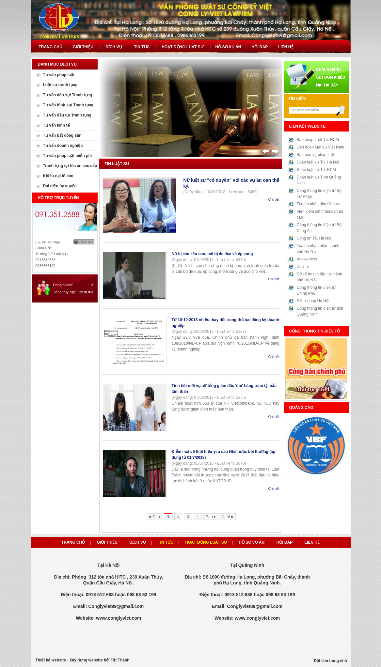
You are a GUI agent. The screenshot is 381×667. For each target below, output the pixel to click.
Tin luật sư (117, 164)
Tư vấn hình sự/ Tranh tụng (68, 105)
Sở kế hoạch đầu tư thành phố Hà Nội (319, 277)
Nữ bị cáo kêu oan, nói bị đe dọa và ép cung (212, 254)
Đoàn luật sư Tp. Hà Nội (318, 162)
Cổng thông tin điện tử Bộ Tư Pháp (319, 193)
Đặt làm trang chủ (330, 661)
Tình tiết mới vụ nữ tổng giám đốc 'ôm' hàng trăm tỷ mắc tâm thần (224, 388)
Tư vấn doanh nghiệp (63, 145)
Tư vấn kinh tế (56, 125)
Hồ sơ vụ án (251, 542)
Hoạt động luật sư (206, 542)
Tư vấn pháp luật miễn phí (67, 155)
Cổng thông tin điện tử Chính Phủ (316, 290)
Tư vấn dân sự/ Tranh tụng (67, 95)
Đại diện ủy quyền (60, 186)
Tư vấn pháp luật (59, 74)
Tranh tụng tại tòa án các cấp (70, 165)
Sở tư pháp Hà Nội (313, 301)
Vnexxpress (307, 259)
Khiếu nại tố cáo (58, 176)
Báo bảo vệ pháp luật (315, 154)
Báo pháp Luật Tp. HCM (318, 139)
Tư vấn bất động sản (62, 135)
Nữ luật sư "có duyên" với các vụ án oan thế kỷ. (231, 183)
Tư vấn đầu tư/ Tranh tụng (67, 115)
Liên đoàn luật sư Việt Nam (320, 147)
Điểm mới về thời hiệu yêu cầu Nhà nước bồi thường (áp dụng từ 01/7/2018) (224, 454)
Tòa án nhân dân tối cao (318, 204)
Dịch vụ (137, 542)
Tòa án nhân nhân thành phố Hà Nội (318, 248)
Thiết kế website (51, 660)
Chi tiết (273, 199)
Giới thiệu (107, 542)
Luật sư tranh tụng (60, 85)
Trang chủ (73, 542)
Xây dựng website (86, 660)
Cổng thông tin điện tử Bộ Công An (319, 228)
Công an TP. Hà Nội (314, 238)
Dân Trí (303, 266)
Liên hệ (312, 542)
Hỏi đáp (285, 542)
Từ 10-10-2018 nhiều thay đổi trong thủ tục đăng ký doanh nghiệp (225, 323)
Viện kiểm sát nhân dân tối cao (320, 214)
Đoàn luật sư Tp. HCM (316, 169)
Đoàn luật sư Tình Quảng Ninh (319, 180)
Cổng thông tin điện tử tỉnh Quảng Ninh (320, 311)
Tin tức (165, 542)
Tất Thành (120, 660)
